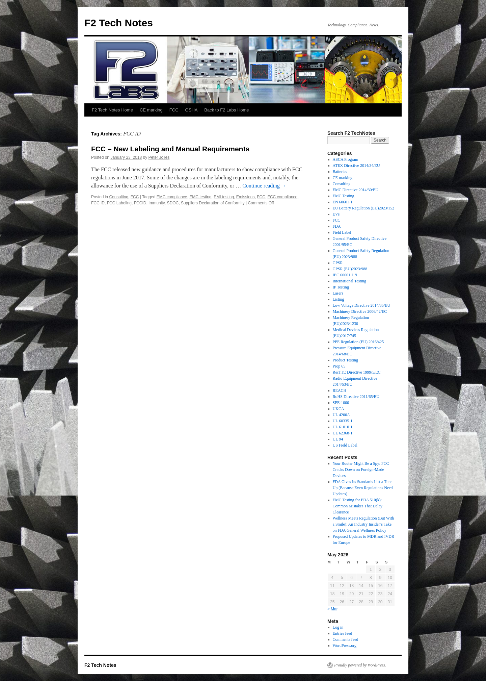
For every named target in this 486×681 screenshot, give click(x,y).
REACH (340, 390)
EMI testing (224, 197)
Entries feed (342, 633)
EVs (336, 214)
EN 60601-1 (343, 202)
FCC (174, 109)
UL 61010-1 (343, 427)
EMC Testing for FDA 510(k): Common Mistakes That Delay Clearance (357, 506)
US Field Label (345, 445)
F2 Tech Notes (118, 22)
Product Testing (345, 360)
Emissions (245, 197)
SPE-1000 (341, 402)
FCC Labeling (119, 203)
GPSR (338, 262)
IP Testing (341, 287)
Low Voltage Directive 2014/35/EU (361, 305)
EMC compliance (172, 197)
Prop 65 (339, 366)
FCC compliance (283, 197)
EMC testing (200, 197)
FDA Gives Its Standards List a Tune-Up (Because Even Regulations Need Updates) (363, 487)
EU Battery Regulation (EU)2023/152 (363, 208)
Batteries (340, 171)
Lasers (338, 293)
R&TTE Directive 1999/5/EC (357, 372)
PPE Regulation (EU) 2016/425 (358, 341)
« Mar (332, 609)
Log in (338, 627)
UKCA (338, 408)
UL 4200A (341, 414)
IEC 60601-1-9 (345, 275)
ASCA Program (345, 159)
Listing (338, 299)
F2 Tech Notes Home (112, 109)
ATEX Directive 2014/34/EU (356, 165)
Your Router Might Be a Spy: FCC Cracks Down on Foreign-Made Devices (361, 469)
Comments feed (345, 639)
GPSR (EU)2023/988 (350, 269)
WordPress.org (344, 645)
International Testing (349, 281)
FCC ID (98, 203)
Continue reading (264, 185)
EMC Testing (343, 196)
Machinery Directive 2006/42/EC (360, 311)
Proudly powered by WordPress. (360, 665)
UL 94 (338, 439)
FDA (337, 226)
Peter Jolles (159, 157)
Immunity (156, 203)
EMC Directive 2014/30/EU (355, 189)
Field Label (342, 232)
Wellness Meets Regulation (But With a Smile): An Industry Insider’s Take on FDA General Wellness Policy (363, 524)
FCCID (140, 203)
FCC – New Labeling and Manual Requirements (170, 149)
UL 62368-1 (343, 433)
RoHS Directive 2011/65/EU (356, 396)
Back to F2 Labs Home (226, 109)
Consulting (118, 197)
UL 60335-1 (343, 421)
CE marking (151, 109)
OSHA (191, 109)
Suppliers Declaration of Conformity (213, 203)
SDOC (173, 203)
